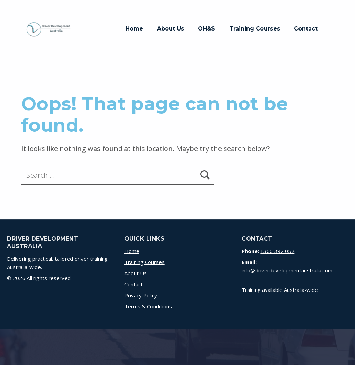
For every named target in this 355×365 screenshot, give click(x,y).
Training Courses (254, 28)
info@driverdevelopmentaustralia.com (287, 270)
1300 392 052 (277, 250)
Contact (306, 28)
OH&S (206, 28)
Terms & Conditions (148, 306)
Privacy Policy (140, 295)
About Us (170, 28)
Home (134, 28)
